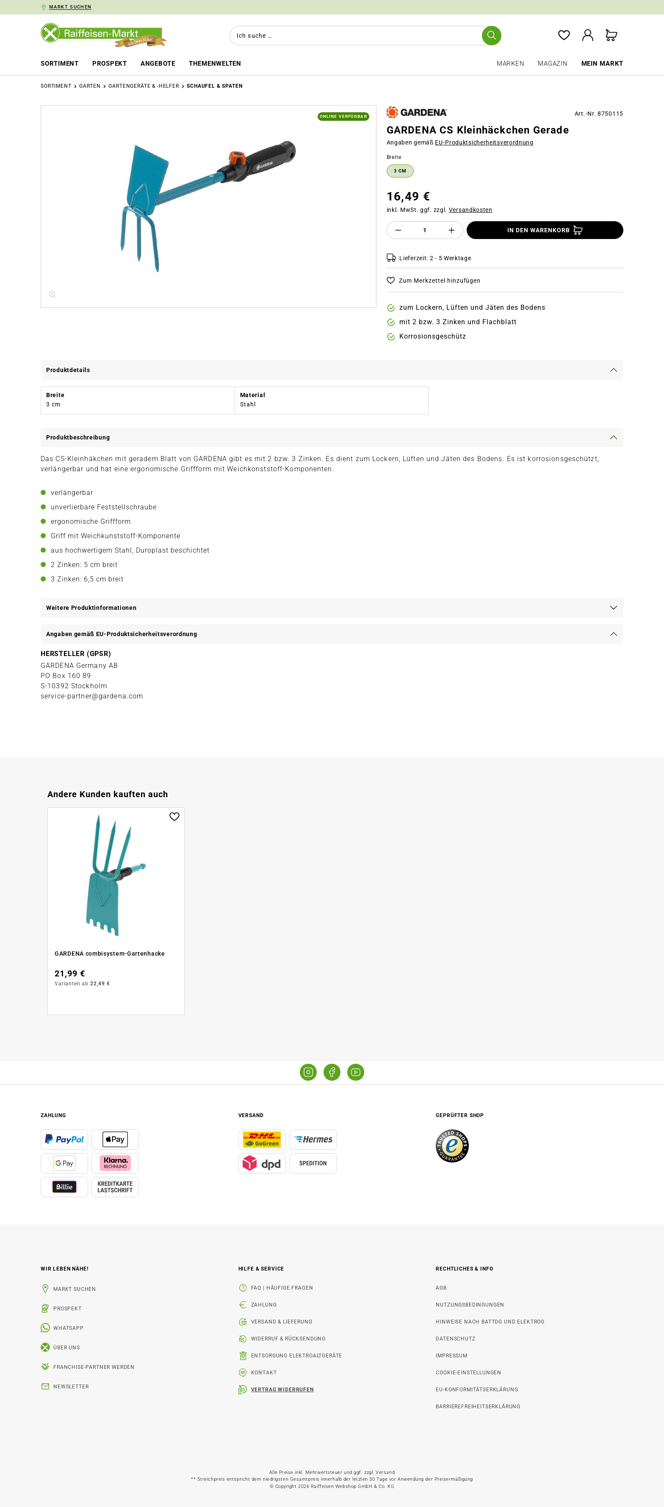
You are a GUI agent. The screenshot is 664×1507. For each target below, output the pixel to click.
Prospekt (67, 1309)
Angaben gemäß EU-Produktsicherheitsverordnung (121, 634)
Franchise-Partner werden (94, 1367)
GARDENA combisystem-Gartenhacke (110, 953)
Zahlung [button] (53, 1115)
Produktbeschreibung (78, 437)
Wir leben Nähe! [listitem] (65, 1269)
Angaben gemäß (460, 142)
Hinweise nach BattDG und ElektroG (490, 1322)
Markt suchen (74, 1289)
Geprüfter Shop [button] (460, 1115)
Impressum (452, 1356)
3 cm (400, 171)
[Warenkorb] (611, 36)
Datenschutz (455, 1339)
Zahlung (264, 1305)
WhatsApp (68, 1328)
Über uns (66, 1348)
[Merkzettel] (564, 36)
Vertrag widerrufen (282, 1390)
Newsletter (71, 1387)
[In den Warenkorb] (545, 230)
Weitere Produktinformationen (91, 607)
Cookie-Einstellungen (468, 1373)
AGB (441, 1288)
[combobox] (364, 35)
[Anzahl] (425, 230)
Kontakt (264, 1373)
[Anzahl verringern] (398, 230)
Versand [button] (251, 1115)
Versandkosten (470, 209)
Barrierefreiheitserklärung (478, 1407)
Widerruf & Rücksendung (288, 1339)
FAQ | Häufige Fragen (282, 1288)
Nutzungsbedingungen (470, 1305)
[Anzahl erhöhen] (451, 230)
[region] (209, 206)
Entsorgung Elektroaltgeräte (297, 1356)
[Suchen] (491, 35)
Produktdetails (68, 370)
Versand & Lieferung (282, 1322)
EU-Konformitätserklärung (477, 1390)
